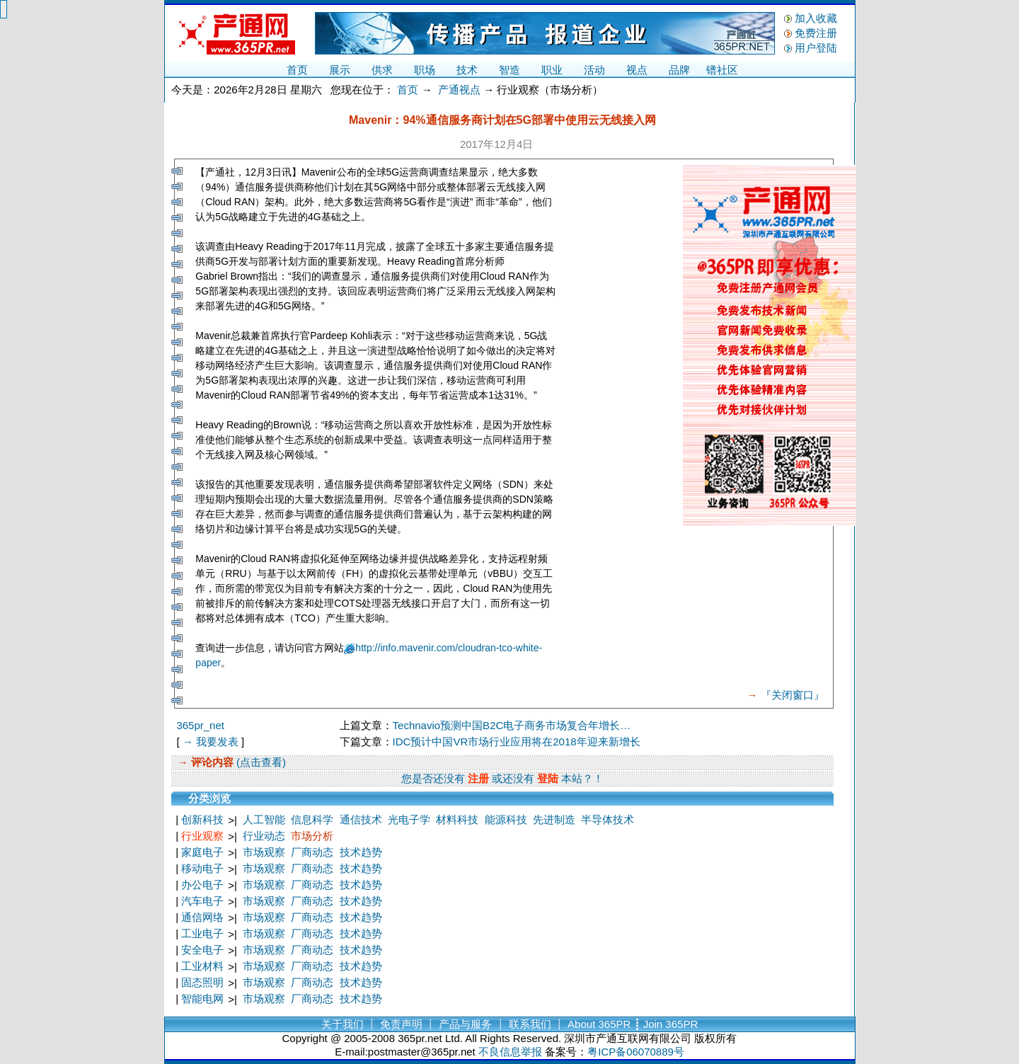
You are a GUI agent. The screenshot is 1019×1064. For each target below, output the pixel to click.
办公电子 (202, 885)
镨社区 (722, 70)
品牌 (679, 70)
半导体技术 (607, 819)
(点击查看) (260, 762)
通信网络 (202, 917)
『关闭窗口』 (792, 695)
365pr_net (200, 725)
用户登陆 (816, 48)
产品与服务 (465, 1024)
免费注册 (816, 33)
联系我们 (530, 1024)
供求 (382, 70)
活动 (594, 70)
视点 (636, 70)
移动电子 (202, 868)
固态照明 (202, 982)
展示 (339, 70)
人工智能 (264, 819)
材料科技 (457, 819)
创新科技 (202, 819)
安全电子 (202, 950)
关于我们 (342, 1024)
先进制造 (554, 819)
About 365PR (599, 1024)
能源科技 (506, 819)
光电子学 (409, 819)
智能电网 (202, 999)
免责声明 (401, 1024)
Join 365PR (670, 1024)
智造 (509, 70)
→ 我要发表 (210, 742)
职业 (552, 70)
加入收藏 (816, 18)
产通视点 (459, 90)
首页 (297, 70)
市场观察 (264, 852)
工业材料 (202, 966)
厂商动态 (312, 852)
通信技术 (361, 819)
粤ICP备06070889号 (635, 1052)
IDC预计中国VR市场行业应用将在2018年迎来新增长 (516, 742)
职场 (424, 70)
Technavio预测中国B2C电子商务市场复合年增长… (512, 725)
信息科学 (312, 819)
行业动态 (264, 836)
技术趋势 (361, 852)
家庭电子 (202, 852)
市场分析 (312, 836)
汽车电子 (202, 901)
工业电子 (202, 933)
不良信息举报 (510, 1052)
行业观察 (202, 836)
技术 (467, 70)
